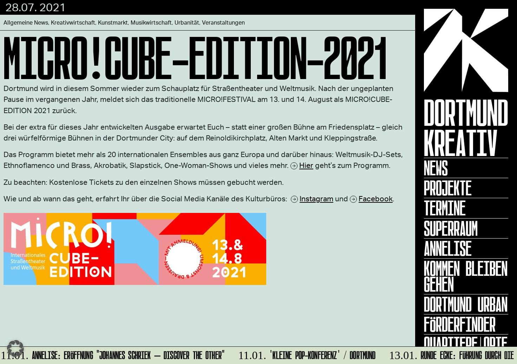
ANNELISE (448, 248)
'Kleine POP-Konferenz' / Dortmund (306, 354)
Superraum (451, 228)
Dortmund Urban (466, 304)
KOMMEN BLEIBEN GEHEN (466, 276)
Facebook (376, 198)
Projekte (448, 188)
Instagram (316, 198)
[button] (15, 348)
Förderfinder (460, 324)
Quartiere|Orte (466, 344)
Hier (306, 165)
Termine (445, 208)
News (436, 168)
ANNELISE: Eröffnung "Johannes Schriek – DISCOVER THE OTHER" (113, 354)
